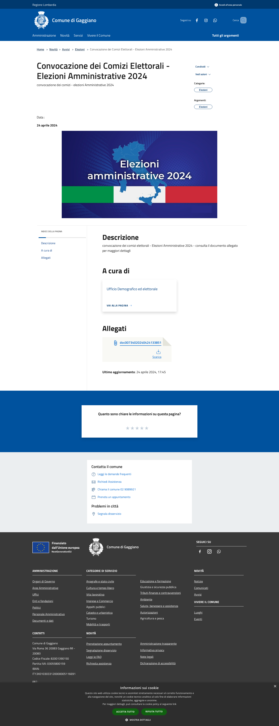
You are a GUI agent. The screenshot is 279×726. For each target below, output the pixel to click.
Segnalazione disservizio (101, 650)
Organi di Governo (43, 581)
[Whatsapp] (209, 20)
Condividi (202, 67)
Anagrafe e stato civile (100, 581)
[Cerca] (242, 20)
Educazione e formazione (155, 581)
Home (40, 49)
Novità (53, 49)
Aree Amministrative (45, 588)
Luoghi (198, 612)
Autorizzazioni (149, 612)
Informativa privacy (152, 650)
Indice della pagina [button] (51, 231)
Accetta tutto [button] (125, 711)
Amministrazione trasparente (158, 643)
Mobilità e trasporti (98, 624)
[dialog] (139, 704)
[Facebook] (191, 20)
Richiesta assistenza (98, 663)
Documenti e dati (43, 620)
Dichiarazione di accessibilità (158, 663)
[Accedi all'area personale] (228, 5)
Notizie (198, 581)
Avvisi (66, 49)
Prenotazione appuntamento (104, 644)
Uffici (35, 594)
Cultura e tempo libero (100, 588)
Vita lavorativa (95, 594)
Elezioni (80, 49)
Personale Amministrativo (48, 614)
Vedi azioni (203, 74)
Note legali (147, 656)
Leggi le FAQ (94, 657)
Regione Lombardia (44, 5)
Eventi (198, 619)
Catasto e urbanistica (99, 612)
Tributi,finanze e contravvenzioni (160, 593)
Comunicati (201, 588)
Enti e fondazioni (42, 601)
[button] (139, 720)
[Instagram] (200, 20)
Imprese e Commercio (99, 601)
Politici (36, 607)
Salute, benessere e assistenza (159, 606)
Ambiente (146, 599)
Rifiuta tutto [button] (154, 711)
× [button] (275, 686)
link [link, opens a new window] (174, 704)
